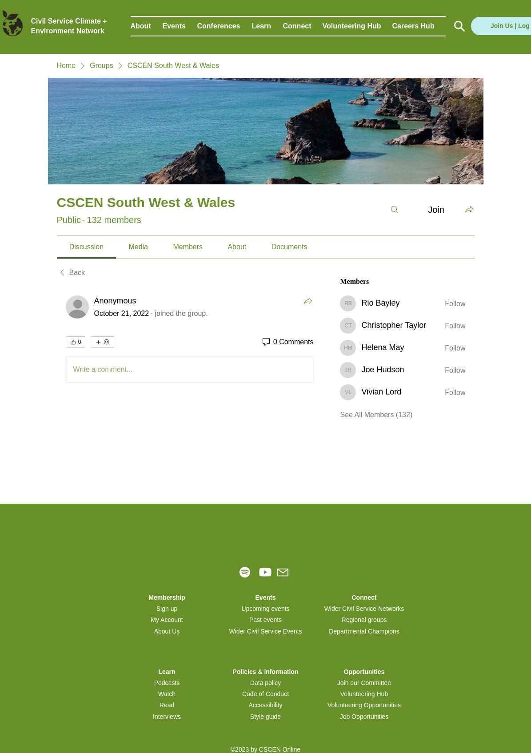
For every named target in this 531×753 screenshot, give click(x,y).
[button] (147, 26)
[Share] (308, 300)
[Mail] (282, 572)
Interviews (167, 716)
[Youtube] (265, 572)
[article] (190, 341)
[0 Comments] (287, 342)
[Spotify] (245, 572)
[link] (86, 247)
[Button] (459, 26)
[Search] (394, 209)
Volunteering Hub (364, 693)
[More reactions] (102, 342)
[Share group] (469, 209)
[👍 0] (75, 342)
